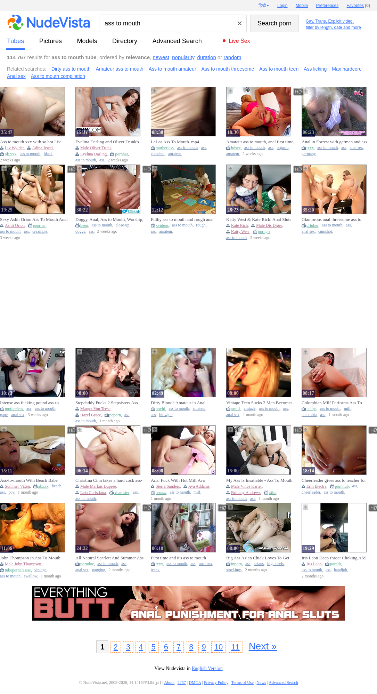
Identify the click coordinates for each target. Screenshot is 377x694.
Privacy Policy (216, 682)
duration (206, 57)
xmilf (235, 408)
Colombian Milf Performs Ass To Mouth (332, 403)
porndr (335, 563)
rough (200, 225)
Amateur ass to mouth (120, 69)
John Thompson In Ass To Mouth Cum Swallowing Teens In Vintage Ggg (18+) (31, 558)
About (169, 682)
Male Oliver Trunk (96, 147)
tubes (15, 41)
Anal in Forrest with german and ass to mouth (334, 142)
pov (11, 492)
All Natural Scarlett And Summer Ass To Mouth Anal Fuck (109, 558)
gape (4, 415)
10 (218, 647)
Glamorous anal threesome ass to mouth (331, 219)
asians (259, 563)
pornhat (121, 154)
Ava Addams (199, 486)
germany (308, 154)
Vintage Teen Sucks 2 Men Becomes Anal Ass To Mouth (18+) (259, 403)
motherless (165, 147)
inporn (236, 563)
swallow (30, 576)
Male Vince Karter (246, 486)
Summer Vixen (17, 486)
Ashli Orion (15, 225)
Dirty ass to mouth (71, 69)
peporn (115, 415)
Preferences (327, 5)
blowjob (165, 415)
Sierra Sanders (168, 486)
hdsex (236, 147)
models (87, 41)
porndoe (87, 563)
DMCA (195, 682)
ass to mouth (30, 154)
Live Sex (239, 41)
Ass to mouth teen (278, 69)
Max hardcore (347, 69)
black (48, 154)
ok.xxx (10, 154)
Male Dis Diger (269, 225)
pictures (50, 41)
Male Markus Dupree (98, 486)
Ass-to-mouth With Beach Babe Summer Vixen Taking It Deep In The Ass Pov (34, 480)
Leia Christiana (93, 492)
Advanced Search (177, 41)
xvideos (162, 225)
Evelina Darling (93, 154)
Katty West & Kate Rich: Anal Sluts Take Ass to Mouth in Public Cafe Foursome (258, 219)
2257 (182, 682)
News (261, 682)
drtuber (312, 225)
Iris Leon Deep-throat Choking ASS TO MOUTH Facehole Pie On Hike (334, 558)
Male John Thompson (23, 563)
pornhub (342, 486)
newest (161, 57)
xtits (272, 492)
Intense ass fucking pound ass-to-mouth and (30, 403)
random (232, 57)
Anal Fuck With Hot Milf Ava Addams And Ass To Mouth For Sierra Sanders (179, 480)
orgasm (282, 147)
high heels (275, 563)
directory (124, 41)
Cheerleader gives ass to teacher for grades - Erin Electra (334, 480)
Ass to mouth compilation (58, 76)
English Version (207, 668)
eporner (39, 225)
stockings (233, 570)
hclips (311, 408)
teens (155, 570)
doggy (80, 231)
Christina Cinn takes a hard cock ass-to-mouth (108, 480)
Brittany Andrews (246, 492)
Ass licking (315, 69)
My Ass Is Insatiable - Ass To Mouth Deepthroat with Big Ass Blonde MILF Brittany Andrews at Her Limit (260, 480)
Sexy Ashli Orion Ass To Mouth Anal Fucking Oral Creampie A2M (34, 219)
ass (101, 160)
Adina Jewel (42, 147)
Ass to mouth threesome (228, 69)
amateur (174, 154)
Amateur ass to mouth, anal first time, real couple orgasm (260, 142)
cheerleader (311, 492)
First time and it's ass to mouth (178, 557)
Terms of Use (242, 682)
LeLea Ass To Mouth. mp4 (175, 141)
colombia (309, 415)
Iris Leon (314, 563)
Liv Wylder (14, 147)
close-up (123, 225)
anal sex (356, 147)
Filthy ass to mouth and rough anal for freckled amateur (182, 219)
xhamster (122, 492)
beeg (84, 225)
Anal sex (16, 76)
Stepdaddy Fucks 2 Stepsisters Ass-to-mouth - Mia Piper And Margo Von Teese (109, 403)
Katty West (240, 231)
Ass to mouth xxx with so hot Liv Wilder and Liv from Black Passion (32, 142)
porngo (264, 231)
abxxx (43, 486)
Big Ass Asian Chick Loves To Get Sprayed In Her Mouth (257, 558)
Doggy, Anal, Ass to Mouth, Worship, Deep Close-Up (109, 219)
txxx (310, 147)
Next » (263, 646)
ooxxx (161, 492)
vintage (249, 408)
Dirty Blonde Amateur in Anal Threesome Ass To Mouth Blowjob (182, 403)
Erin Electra (316, 486)
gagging (98, 570)
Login (282, 5)
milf (347, 408)
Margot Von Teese (95, 408)
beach (56, 486)
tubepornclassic (18, 570)
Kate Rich (239, 225)
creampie (39, 231)
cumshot (158, 154)
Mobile (302, 5)
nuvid (160, 408)
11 (235, 647)
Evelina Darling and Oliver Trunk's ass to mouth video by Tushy (107, 142)
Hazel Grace (90, 415)
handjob (340, 570)
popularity (183, 57)
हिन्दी (262, 5)
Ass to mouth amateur (172, 69)
